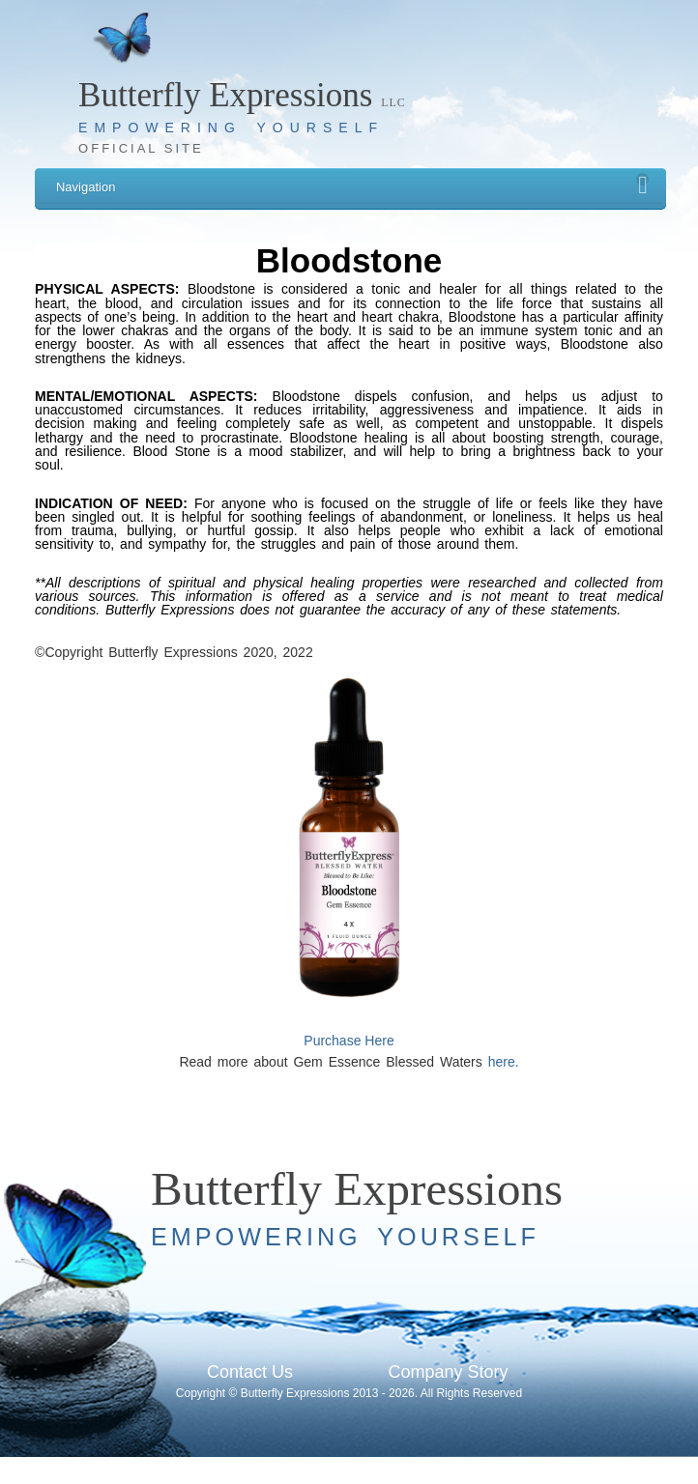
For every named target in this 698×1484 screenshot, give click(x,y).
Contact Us (250, 1372)
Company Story (448, 1372)
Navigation (352, 184)
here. (503, 1062)
